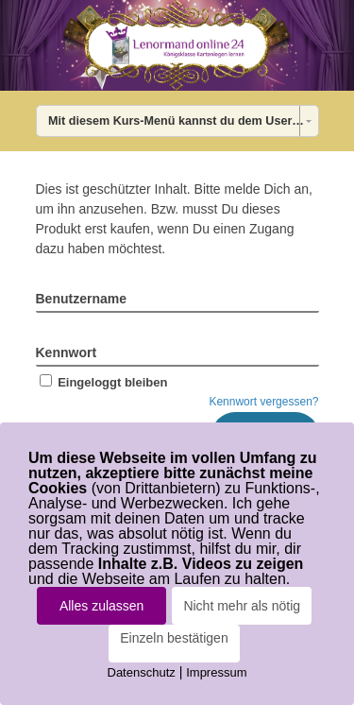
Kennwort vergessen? (263, 401)
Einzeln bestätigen (174, 637)
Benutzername (81, 298)
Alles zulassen (101, 605)
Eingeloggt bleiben (102, 382)
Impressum (216, 672)
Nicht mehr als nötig (241, 605)
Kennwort (66, 352)
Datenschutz (142, 672)
